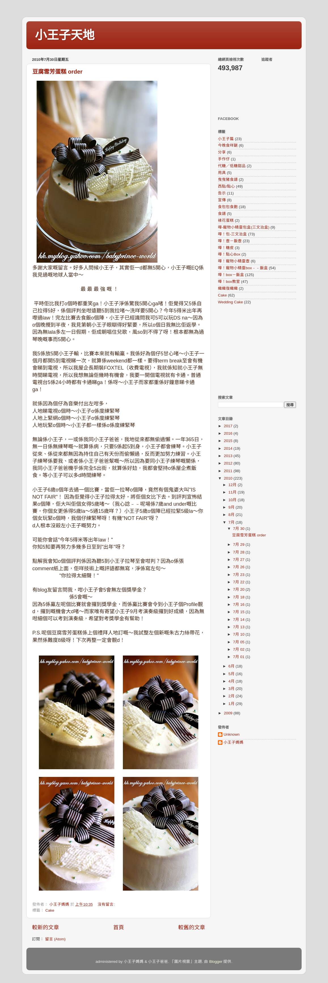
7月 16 (239, 604)
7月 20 (239, 589)
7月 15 (239, 612)
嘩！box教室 (229, 281)
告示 (222, 193)
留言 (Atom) (55, 939)
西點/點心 (226, 186)
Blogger (215, 961)
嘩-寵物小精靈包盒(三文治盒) (244, 227)
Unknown (231, 734)
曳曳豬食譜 (228, 179)
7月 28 (239, 552)
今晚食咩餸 (228, 145)
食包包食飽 (228, 207)
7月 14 (239, 619)
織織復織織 (228, 288)
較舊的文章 (191, 927)
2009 (229, 713)
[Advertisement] (253, 349)
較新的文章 (45, 927)
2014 (229, 448)
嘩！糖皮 (226, 248)
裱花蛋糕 (226, 220)
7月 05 (239, 642)
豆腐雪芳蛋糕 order (57, 72)
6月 (232, 666)
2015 (229, 441)
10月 (233, 500)
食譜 (222, 213)
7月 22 (239, 582)
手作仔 (224, 159)
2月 (232, 696)
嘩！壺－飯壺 (230, 241)
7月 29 (239, 544)
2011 (229, 471)
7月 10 (239, 634)
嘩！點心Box (229, 254)
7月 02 (239, 649)
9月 (232, 507)
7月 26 (239, 567)
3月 (232, 689)
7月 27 (239, 559)
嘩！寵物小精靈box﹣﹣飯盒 (243, 268)
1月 (232, 704)
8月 (232, 515)
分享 (222, 152)
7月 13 (239, 627)
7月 (232, 522)
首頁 (118, 927)
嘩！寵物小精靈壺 (234, 261)
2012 (229, 463)
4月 (232, 681)
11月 (233, 492)
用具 (222, 173)
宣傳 (222, 200)
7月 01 (239, 657)
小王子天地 (64, 35)
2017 (229, 426)
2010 (229, 478)
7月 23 (239, 575)
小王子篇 (226, 139)
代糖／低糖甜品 (232, 166)
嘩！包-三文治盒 (232, 234)
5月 (232, 674)
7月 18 (239, 597)
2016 (229, 433)
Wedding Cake (230, 302)
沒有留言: (107, 904)
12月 (233, 485)
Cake (49, 910)
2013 (229, 456)
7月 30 (239, 528)
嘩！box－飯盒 (231, 275)
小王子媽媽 (233, 742)
